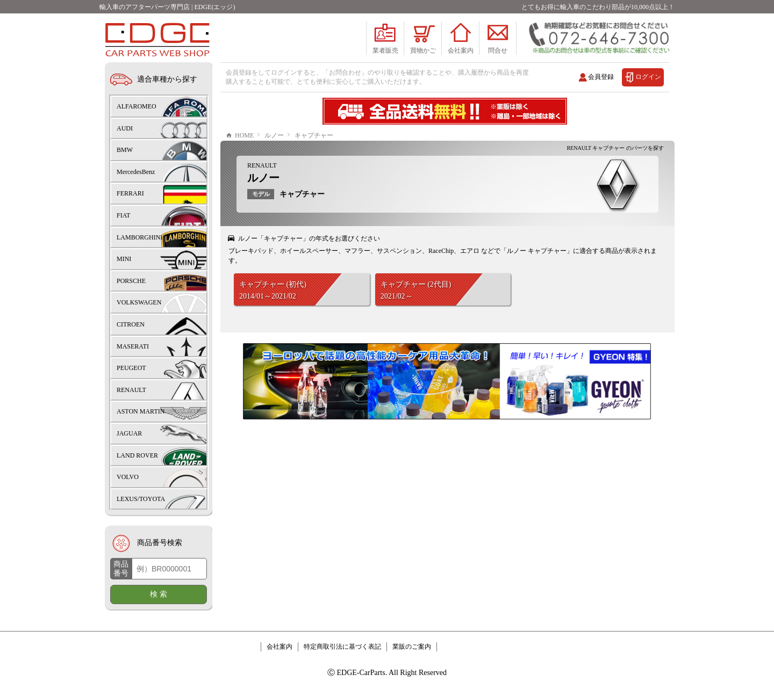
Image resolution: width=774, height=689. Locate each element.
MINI (124, 259)
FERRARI (130, 193)
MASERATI (133, 346)
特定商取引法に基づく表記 (342, 646)
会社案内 (279, 646)
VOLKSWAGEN (139, 302)
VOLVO (128, 477)
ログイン (648, 77)
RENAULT (262, 165)
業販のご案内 (411, 646)
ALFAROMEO (136, 106)
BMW (125, 150)
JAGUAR (129, 433)
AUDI (125, 128)
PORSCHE (131, 281)
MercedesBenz (136, 172)
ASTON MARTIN (140, 411)
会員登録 (601, 77)
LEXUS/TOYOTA (141, 499)
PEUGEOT (131, 368)
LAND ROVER (137, 455)
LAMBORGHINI (139, 237)
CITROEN (131, 324)
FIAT (123, 215)
